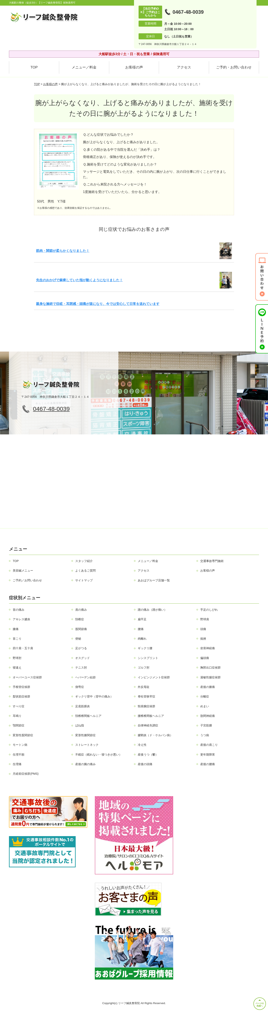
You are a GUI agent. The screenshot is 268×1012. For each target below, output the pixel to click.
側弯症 (79, 687)
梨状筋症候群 (21, 696)
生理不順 (18, 754)
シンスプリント (148, 658)
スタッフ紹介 (84, 561)
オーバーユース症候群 (27, 677)
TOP (34, 67)
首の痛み (18, 609)
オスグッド (82, 658)
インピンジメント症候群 (154, 677)
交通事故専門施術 (212, 561)
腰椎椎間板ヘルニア (151, 715)
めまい (204, 706)
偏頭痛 (204, 658)
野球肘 (17, 658)
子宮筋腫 (206, 725)
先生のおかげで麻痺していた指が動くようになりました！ (79, 280)
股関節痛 (81, 629)
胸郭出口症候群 (210, 667)
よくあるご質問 (85, 570)
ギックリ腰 (145, 648)
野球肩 (204, 619)
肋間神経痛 (207, 715)
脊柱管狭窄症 (146, 696)
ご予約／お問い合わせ (27, 580)
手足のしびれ (209, 609)
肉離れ (142, 638)
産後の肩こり (209, 744)
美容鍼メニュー (23, 570)
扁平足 (142, 619)
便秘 (78, 638)
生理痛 (17, 764)
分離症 (204, 696)
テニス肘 (81, 667)
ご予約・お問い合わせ (234, 67)
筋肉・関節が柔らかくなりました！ (62, 250)
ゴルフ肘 (143, 667)
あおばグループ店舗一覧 (154, 580)
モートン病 (20, 744)
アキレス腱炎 (21, 619)
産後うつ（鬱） (148, 754)
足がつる (81, 648)
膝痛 (16, 629)
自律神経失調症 (148, 725)
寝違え (17, 667)
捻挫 (203, 638)
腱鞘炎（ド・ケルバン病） (155, 735)
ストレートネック (87, 744)
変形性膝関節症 (85, 735)
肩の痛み (81, 609)
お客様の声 (134, 67)
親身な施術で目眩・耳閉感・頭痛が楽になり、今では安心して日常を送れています (97, 304)
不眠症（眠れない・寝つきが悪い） (98, 754)
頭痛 (203, 629)
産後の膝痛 (207, 687)
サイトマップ (84, 580)
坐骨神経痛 (207, 648)
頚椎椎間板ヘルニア (88, 715)
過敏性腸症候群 (210, 677)
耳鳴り (17, 715)
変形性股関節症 (23, 735)
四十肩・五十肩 (23, 648)
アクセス (184, 67)
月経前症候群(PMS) (26, 773)
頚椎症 (79, 619)
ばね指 (79, 725)
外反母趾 (143, 687)
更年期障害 (207, 754)
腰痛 (141, 629)
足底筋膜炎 (82, 706)
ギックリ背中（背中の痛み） (94, 696)
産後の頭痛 (145, 764)
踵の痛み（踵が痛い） (152, 609)
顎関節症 (18, 725)
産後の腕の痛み (85, 764)
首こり (17, 638)
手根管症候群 (21, 687)
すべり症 (18, 706)
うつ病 (204, 735)
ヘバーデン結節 (85, 677)
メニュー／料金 (84, 67)
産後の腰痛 (207, 764)
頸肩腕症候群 (146, 706)
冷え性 (142, 744)
